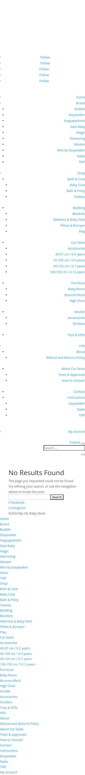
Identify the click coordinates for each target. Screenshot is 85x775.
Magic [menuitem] (4, 551)
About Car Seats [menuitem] (12, 729)
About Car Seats (73, 369)
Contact (79, 391)
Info (82, 346)
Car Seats (78, 242)
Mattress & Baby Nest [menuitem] (16, 621)
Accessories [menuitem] (8, 643)
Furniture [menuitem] (7, 670)
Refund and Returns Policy (65, 357)
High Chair (77, 301)
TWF (82, 162)
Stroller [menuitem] (5, 691)
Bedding (79, 208)
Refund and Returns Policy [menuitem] (19, 724)
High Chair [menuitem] (7, 686)
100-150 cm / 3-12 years (67, 272)
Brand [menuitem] (4, 524)
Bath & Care (76, 179)
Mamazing (77, 138)
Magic (80, 132)
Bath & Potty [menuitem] (9, 600)
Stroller (79, 312)
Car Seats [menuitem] (7, 637)
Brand (80, 103)
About (80, 352)
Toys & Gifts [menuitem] (8, 707)
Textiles (79, 196)
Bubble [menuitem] (5, 529)
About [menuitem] (4, 718)
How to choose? (73, 380)
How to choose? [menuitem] (11, 740)
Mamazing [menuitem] (7, 556)
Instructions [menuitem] (8, 750)
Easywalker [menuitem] (8, 535)
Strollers (79, 323)
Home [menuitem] (4, 519)
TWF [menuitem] (3, 578)
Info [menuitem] (3, 713)
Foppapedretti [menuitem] (10, 540)
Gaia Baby (77, 126)
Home (80, 97)
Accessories (76, 248)
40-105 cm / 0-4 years (69, 260)
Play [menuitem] (3, 632)
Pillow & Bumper (72, 225)
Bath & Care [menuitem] (9, 589)
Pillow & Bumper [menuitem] (12, 626)
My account (76, 431)
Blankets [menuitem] (6, 616)
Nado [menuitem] (4, 573)
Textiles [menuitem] (5, 605)
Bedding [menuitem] (6, 610)
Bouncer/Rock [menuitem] (10, 680)
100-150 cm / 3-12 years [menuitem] (17, 664)
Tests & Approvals (72, 374)
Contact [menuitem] (5, 745)
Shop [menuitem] (3, 583)
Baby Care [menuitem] (7, 594)
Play (82, 231)
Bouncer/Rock (74, 295)
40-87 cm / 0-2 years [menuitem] (15, 648)
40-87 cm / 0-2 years (70, 254)
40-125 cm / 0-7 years (69, 266)
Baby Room (76, 289)
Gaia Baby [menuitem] (7, 546)
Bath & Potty (75, 191)
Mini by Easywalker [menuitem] (14, 567)
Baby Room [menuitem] (8, 675)
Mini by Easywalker (71, 150)
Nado (81, 156)
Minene (79, 144)
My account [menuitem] (8, 772)
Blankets (78, 213)
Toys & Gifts (76, 335)
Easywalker (77, 115)
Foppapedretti (74, 121)
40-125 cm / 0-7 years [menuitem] (16, 659)
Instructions (76, 397)
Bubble (80, 109)
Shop (81, 173)
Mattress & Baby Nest (69, 219)
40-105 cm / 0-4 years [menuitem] (16, 653)
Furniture (78, 283)
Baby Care (77, 185)
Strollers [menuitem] (6, 702)
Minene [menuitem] (5, 562)
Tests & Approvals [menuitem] (13, 734)
